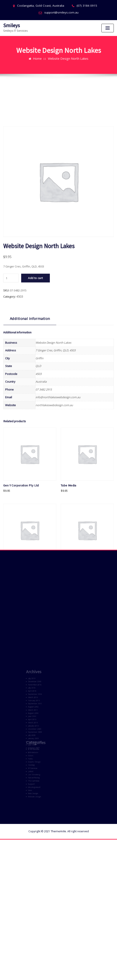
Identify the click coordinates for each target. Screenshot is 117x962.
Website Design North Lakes (67, 54)
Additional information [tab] (27, 402)
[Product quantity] (11, 362)
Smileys (10, 24)
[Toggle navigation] (107, 27)
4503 (19, 380)
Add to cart (35, 362)
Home (39, 54)
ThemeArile (58, 806)
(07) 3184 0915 (84, 5)
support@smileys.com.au (61, 12)
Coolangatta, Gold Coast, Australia (42, 5)
